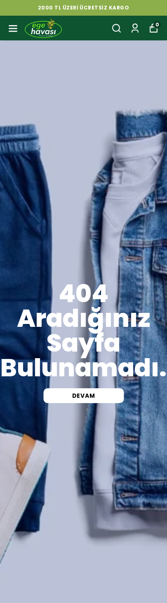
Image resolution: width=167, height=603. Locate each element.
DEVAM (83, 396)
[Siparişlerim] (135, 28)
